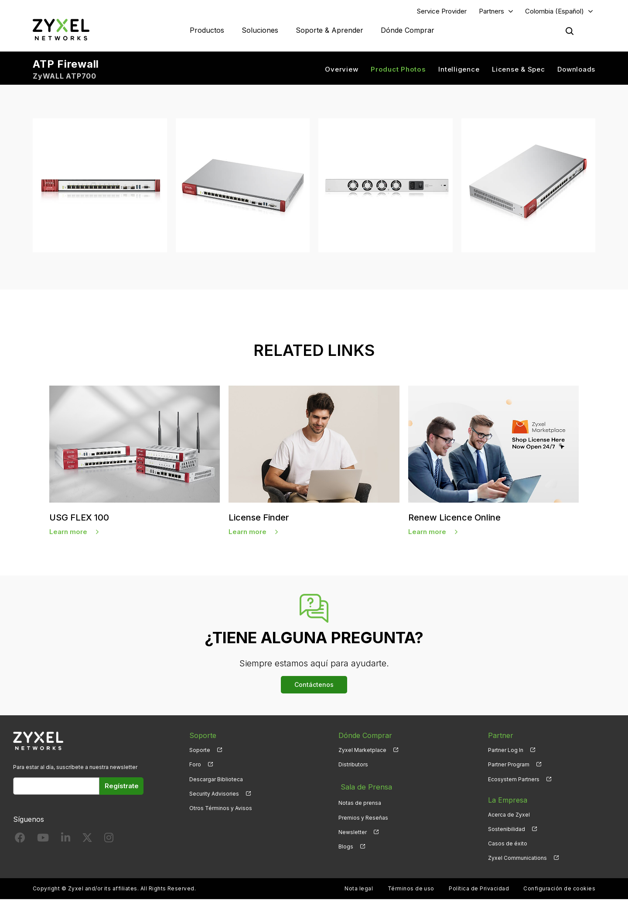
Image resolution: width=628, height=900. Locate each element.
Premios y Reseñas (363, 815)
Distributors (353, 765)
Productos (207, 30)
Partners (491, 11)
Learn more (68, 532)
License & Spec (518, 70)
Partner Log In (505, 751)
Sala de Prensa (363, 786)
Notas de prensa (359, 801)
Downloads (576, 70)
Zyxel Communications (517, 858)
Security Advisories (214, 794)
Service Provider (442, 11)
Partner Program (508, 765)
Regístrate (122, 787)
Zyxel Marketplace (362, 751)
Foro (195, 765)
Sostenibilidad (506, 830)
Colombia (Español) (554, 11)
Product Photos (398, 70)
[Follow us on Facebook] (20, 840)
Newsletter (352, 830)
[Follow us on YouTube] (43, 840)
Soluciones (260, 30)
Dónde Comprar (407, 30)
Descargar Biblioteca (216, 780)
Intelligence (458, 70)
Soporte (199, 751)
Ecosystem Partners (513, 780)
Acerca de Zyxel (509, 815)
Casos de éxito (507, 844)
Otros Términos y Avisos (220, 809)
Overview (341, 70)
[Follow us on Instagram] (108, 840)
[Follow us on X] (87, 840)
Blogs (345, 844)
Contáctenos (314, 686)
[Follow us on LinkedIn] (65, 840)
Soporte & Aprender (329, 30)
